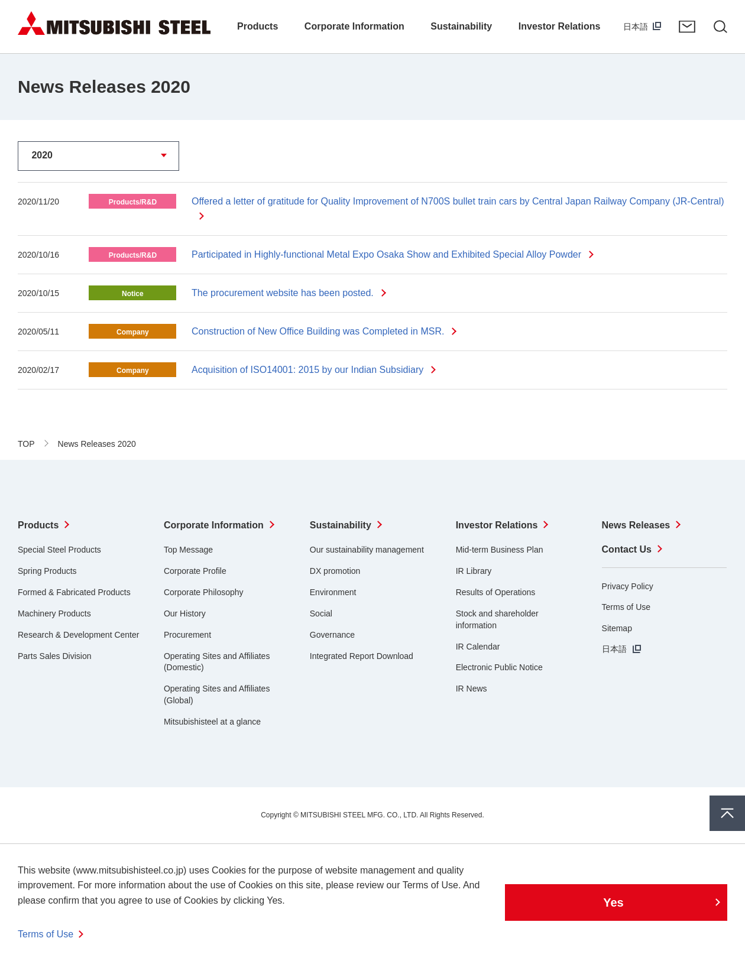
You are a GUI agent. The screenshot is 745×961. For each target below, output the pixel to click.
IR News (471, 688)
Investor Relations (497, 525)
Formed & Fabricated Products (74, 592)
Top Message (188, 549)
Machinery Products (54, 613)
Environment (333, 592)
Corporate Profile (195, 571)
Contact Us (687, 26)
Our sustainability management (367, 549)
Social (321, 613)
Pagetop (727, 813)
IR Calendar (478, 646)
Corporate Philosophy (204, 592)
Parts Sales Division (55, 656)
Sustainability (340, 525)
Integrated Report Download (361, 656)
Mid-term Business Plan (499, 549)
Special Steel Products (59, 549)
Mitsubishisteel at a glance (212, 721)
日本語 (635, 26)
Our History (185, 613)
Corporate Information (214, 525)
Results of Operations (496, 592)
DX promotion (335, 571)
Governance (332, 634)
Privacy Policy (627, 586)
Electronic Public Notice (499, 667)
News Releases (636, 525)
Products (38, 525)
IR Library (474, 571)
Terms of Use (626, 607)
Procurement (187, 634)
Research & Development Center (78, 634)
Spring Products (47, 571)
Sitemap (617, 628)
